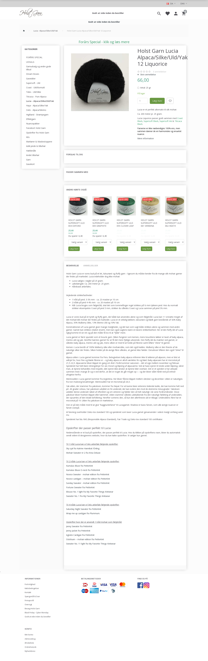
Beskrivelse (72, 265)
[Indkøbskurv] (184, 13)
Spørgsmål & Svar (32, 596)
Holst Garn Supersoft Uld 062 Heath (173, 223)
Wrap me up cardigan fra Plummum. (83, 513)
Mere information (145, 138)
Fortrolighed (30, 584)
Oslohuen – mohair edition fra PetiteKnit (85, 539)
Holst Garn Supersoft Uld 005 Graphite (100, 223)
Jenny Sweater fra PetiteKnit (79, 526)
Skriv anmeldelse (148, 74)
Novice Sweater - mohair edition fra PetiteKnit (87, 474)
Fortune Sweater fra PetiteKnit (80, 487)
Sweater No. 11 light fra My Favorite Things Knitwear (91, 543)
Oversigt (28, 604)
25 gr (145, 87)
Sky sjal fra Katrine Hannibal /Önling (82, 448)
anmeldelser (159, 71)
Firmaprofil (29, 600)
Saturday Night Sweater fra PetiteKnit (83, 509)
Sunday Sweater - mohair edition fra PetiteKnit (87, 483)
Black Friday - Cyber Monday (36, 612)
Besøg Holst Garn (32, 608)
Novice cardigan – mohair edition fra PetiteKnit (88, 478)
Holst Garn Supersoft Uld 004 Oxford (76, 223)
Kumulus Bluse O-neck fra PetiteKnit (83, 470)
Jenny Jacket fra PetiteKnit (78, 530)
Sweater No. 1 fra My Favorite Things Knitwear (88, 496)
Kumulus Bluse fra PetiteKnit (79, 465)
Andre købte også (76, 189)
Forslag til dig (74, 154)
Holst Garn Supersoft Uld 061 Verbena (149, 223)
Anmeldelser (90, 265)
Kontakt (28, 592)
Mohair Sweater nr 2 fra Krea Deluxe (83, 452)
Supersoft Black (151, 121)
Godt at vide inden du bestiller (108, 13)
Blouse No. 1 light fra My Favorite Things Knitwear (89, 491)
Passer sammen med (77, 172)
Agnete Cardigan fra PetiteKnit (80, 535)
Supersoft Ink (165, 121)
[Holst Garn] (31, 13)
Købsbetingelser (32, 588)
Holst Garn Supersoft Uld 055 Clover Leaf (125, 223)
